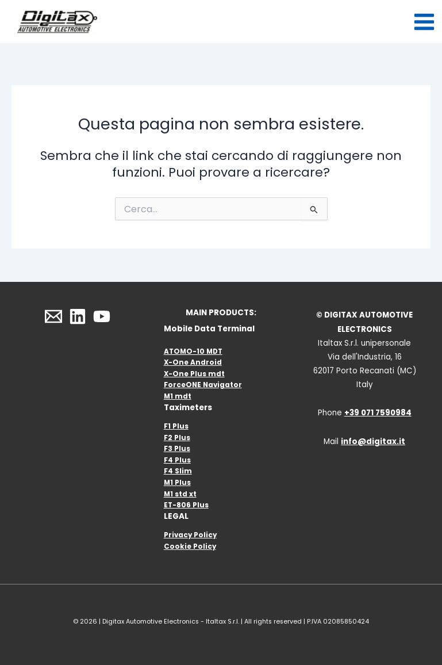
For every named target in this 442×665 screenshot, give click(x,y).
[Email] (53, 316)
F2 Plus (177, 437)
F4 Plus (177, 460)
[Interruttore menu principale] (424, 23)
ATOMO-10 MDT (193, 351)
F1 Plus (176, 426)
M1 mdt (177, 396)
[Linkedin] (77, 316)
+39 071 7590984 (378, 412)
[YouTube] (101, 316)
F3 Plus (177, 448)
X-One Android (193, 362)
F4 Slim (178, 471)
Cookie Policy (190, 546)
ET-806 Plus (186, 505)
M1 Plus (177, 482)
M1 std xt (180, 494)
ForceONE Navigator (203, 384)
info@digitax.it (373, 441)
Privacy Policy (190, 535)
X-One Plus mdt (194, 374)
